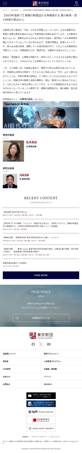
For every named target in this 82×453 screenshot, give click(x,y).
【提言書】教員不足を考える (41, 213)
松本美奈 (41, 151)
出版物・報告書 (50, 369)
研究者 (5, 361)
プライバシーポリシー (39, 437)
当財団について (9, 354)
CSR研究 (6, 369)
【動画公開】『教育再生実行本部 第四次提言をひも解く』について (41, 239)
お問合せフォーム (41, 318)
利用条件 (25, 437)
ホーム (5, 10)
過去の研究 (14, 10)
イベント (47, 377)
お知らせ (6, 377)
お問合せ (6, 384)
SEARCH (48, 384)
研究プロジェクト (51, 354)
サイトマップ (55, 437)
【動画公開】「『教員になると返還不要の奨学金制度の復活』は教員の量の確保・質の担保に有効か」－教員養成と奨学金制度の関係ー (41, 252)
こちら (40, 99)
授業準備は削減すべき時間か (41, 263)
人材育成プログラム (52, 361)
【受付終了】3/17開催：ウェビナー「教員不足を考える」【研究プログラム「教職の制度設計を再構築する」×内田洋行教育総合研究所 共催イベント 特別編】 (41, 226)
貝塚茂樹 (41, 181)
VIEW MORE (41, 275)
